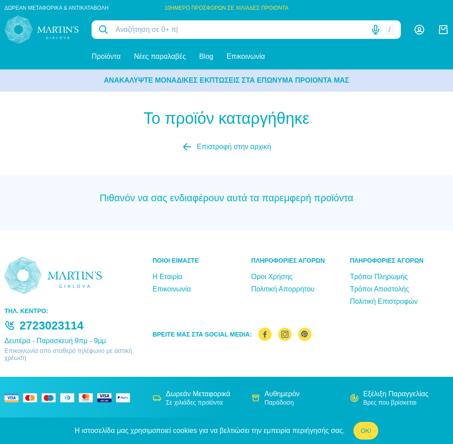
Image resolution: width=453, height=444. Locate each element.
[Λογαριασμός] (419, 29)
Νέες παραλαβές (160, 56)
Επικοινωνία (245, 56)
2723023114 (51, 325)
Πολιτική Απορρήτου (283, 289)
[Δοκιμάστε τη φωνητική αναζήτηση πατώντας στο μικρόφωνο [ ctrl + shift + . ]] (375, 29)
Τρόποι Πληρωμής (379, 276)
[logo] (41, 29)
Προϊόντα (106, 56)
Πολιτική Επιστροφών (384, 301)
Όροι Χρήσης (272, 276)
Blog (206, 56)
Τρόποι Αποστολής (379, 289)
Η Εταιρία (167, 276)
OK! (366, 430)
